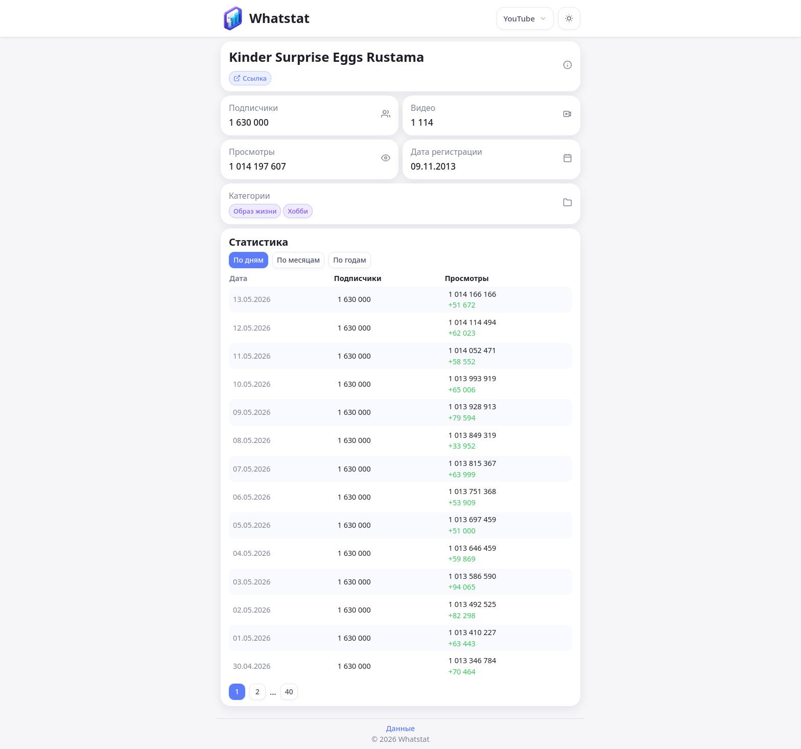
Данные (400, 728)
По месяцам (298, 260)
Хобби (298, 211)
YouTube (525, 18)
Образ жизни (254, 211)
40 (289, 691)
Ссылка (250, 78)
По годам (349, 260)
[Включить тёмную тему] (569, 18)
